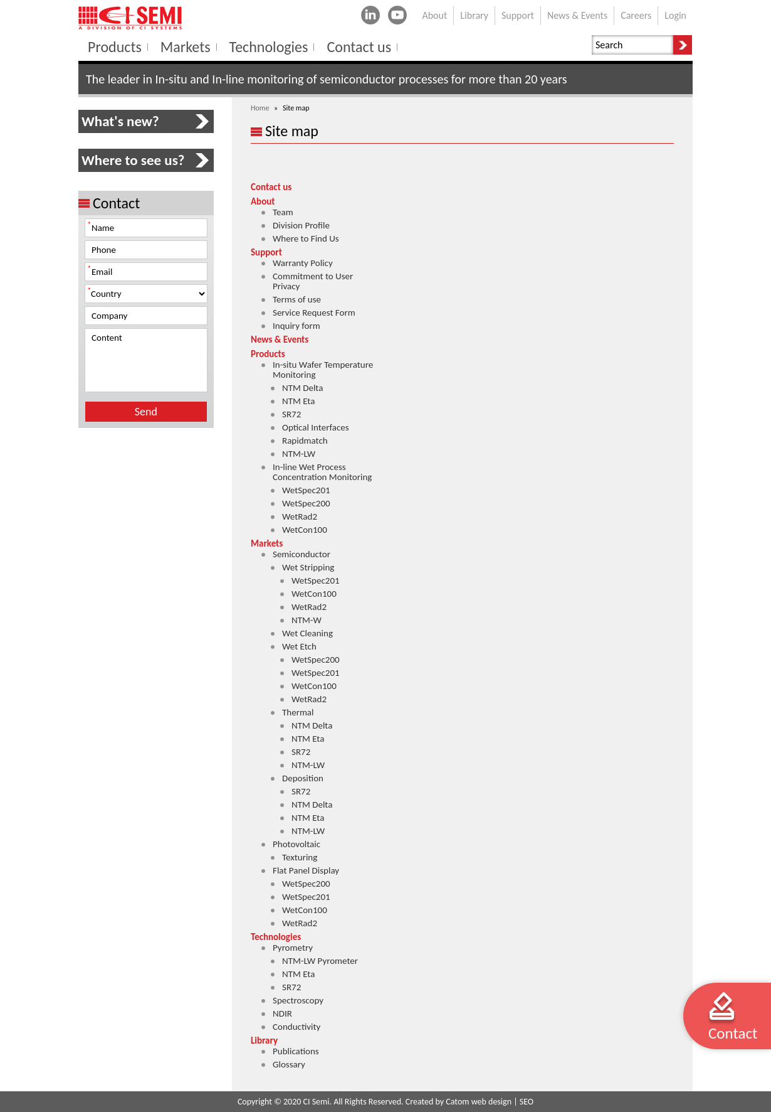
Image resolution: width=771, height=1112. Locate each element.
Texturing (299, 857)
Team (283, 212)
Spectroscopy (298, 1000)
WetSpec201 (306, 490)
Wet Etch (299, 646)
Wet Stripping (308, 567)
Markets (267, 543)
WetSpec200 (306, 503)
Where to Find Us (306, 238)
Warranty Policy (303, 263)
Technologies (276, 937)
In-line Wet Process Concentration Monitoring (322, 472)
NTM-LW (298, 453)
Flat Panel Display (306, 870)
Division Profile (301, 225)
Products (268, 354)
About (263, 201)
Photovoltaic (296, 844)
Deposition (302, 778)
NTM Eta (298, 401)
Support (266, 252)
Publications (296, 1051)
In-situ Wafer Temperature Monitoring (323, 369)
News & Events (279, 339)
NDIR (282, 1013)
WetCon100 (304, 529)
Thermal (298, 712)
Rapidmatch (305, 440)
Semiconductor (301, 554)
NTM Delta (302, 387)
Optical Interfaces (315, 427)
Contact (732, 1033)
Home (260, 108)
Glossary (289, 1064)
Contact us (271, 187)
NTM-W (306, 620)
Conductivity (296, 1026)
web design (491, 1101)
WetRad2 (299, 516)
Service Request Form (314, 312)
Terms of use (297, 299)
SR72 (291, 414)
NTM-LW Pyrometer (320, 960)
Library (264, 1040)
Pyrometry (293, 947)
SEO (526, 1101)
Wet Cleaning (307, 633)
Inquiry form (296, 325)
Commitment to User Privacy (313, 281)
